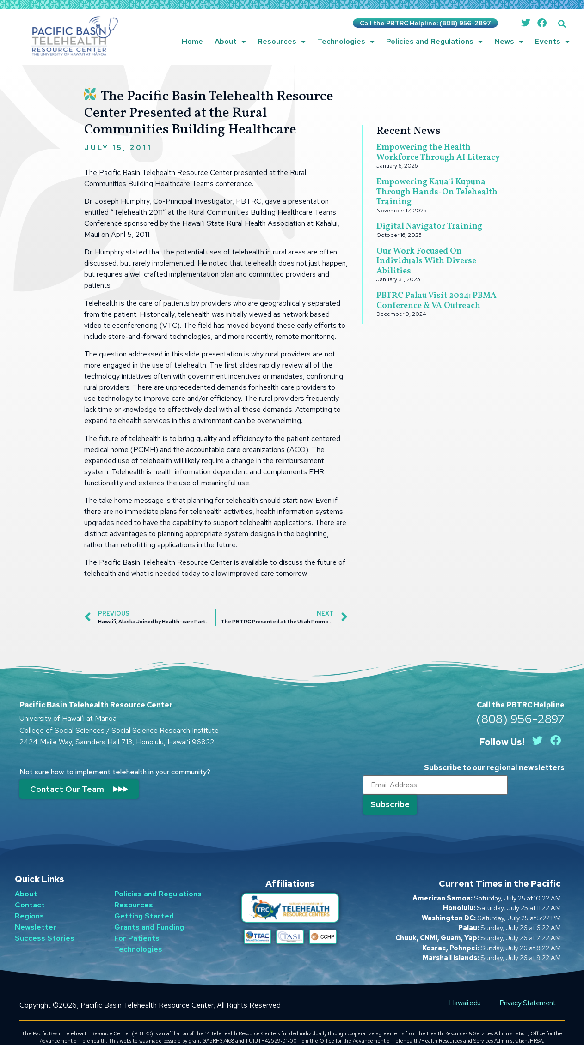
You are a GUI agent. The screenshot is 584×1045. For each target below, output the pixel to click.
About (230, 41)
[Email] (433, 786)
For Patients (137, 922)
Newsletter (35, 911)
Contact (30, 889)
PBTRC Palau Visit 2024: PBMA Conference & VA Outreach (436, 301)
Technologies (346, 41)
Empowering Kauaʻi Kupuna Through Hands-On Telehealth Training (437, 192)
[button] (562, 23)
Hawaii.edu (465, 987)
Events (552, 41)
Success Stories (44, 922)
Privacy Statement (527, 987)
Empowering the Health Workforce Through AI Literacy (438, 152)
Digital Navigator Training (429, 226)
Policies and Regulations (434, 41)
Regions (29, 900)
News (508, 41)
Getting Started (144, 900)
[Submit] (535, 785)
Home (192, 41)
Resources (282, 41)
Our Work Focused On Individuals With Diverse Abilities (426, 261)
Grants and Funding (149, 911)
